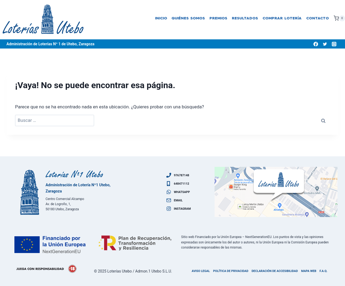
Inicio (161, 18)
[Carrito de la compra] (339, 18)
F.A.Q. (323, 271)
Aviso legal (201, 271)
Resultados (245, 18)
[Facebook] (315, 44)
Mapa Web (308, 271)
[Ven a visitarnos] (276, 192)
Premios (218, 18)
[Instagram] (334, 44)
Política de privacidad (231, 271)
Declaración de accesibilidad (274, 271)
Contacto (317, 18)
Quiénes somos (188, 18)
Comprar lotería (282, 18)
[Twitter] (324, 44)
